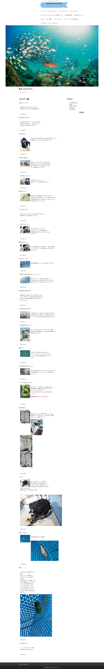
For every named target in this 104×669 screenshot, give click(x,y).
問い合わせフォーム (78, 15)
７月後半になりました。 (25, 176)
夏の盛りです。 (23, 191)
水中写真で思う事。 (69, 15)
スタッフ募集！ (49, 19)
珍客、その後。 (23, 532)
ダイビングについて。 (63, 11)
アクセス (42, 19)
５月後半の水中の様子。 (25, 308)
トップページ (43, 11)
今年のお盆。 (22, 134)
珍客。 (20, 567)
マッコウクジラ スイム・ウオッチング (49, 23)
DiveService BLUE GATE (54, 3)
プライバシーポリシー (58, 19)
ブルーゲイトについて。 (53, 11)
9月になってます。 (24, 102)
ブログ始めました (23, 643)
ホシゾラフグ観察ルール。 (73, 19)
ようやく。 (22, 477)
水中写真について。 (59, 15)
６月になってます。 (24, 258)
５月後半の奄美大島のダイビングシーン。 (30, 274)
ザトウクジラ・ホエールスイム (47, 15)
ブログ (65, 19)
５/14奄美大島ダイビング (25, 325)
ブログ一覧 (24, 99)
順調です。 (22, 348)
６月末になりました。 (25, 224)
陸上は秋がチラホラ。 (25, 117)
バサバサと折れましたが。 (26, 382)
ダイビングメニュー (74, 11)
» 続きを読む (81, 112)
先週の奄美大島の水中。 (25, 290)
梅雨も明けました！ (24, 242)
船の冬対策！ (22, 407)
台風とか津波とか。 (24, 157)
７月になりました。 (24, 209)
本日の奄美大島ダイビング (26, 366)
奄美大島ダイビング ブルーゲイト (39, 396)
